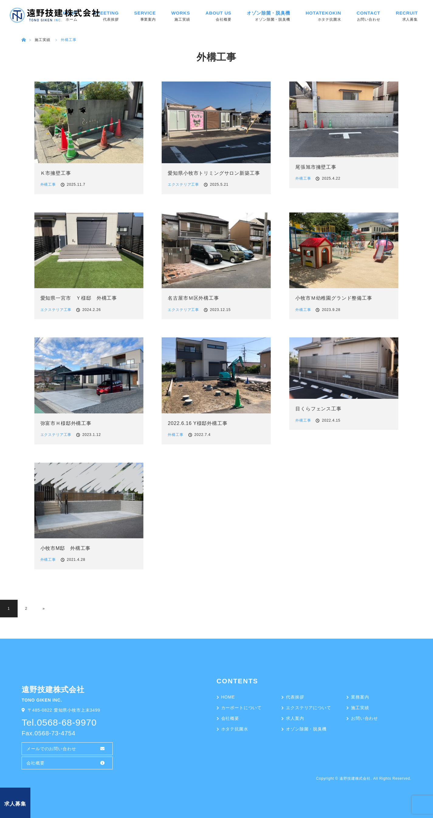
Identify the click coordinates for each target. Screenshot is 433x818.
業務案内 (360, 697)
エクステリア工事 (183, 184)
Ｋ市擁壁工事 (55, 173)
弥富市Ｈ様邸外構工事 (65, 423)
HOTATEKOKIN (323, 13)
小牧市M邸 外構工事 (65, 548)
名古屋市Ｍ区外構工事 (193, 298)
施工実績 (360, 707)
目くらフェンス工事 (318, 408)
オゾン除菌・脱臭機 (268, 13)
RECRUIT (407, 13)
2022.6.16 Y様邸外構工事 (197, 423)
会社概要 (35, 763)
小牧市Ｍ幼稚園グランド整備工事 (333, 298)
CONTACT (368, 13)
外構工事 (48, 184)
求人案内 (295, 718)
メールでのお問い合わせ (51, 748)
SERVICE (145, 13)
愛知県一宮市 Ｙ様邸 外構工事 (78, 298)
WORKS (180, 13)
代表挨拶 (295, 697)
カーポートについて (241, 707)
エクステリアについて (308, 707)
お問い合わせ (364, 718)
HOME (228, 697)
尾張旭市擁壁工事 (315, 167)
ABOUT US (218, 13)
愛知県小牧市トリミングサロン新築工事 (214, 173)
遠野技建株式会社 (355, 778)
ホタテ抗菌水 (234, 729)
